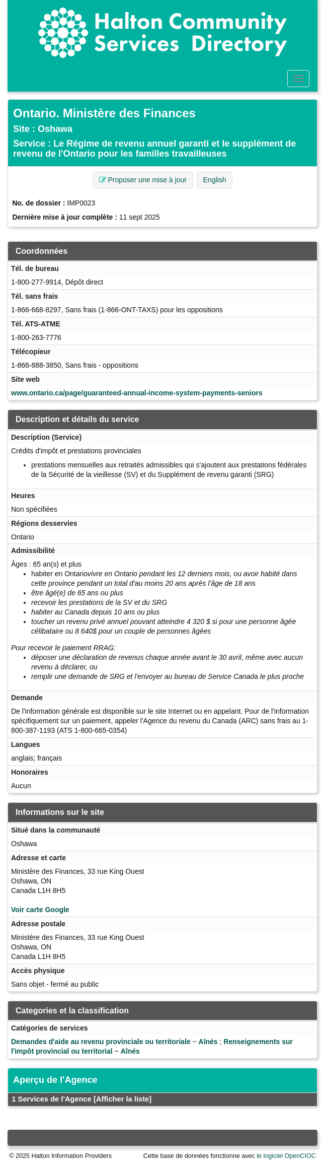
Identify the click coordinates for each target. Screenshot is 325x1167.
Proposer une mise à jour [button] (143, 180)
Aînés (208, 1042)
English (214, 180)
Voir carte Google (40, 910)
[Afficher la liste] (122, 1099)
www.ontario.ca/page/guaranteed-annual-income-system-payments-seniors (137, 393)
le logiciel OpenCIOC (286, 1155)
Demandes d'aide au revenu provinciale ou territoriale (101, 1042)
